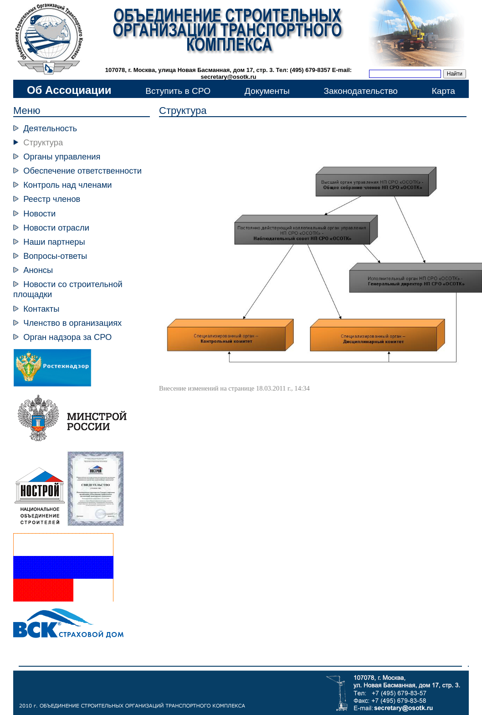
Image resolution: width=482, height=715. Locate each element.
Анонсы (38, 270)
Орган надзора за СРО (67, 337)
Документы (267, 91)
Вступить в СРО (177, 91)
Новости (39, 213)
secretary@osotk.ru (228, 76)
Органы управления (61, 156)
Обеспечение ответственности (82, 170)
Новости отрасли (56, 227)
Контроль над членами (67, 185)
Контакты (41, 309)
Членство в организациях (72, 323)
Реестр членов (51, 199)
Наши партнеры (54, 242)
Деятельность (50, 128)
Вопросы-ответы (55, 256)
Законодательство (360, 91)
